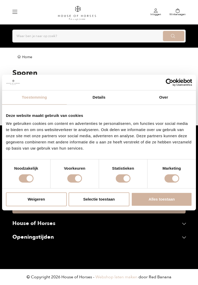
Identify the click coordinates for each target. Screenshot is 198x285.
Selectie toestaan (99, 199)
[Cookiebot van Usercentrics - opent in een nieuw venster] (169, 82)
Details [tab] (99, 97)
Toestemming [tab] (34, 97)
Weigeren (36, 199)
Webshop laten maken (116, 277)
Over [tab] (163, 97)
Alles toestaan (161, 199)
